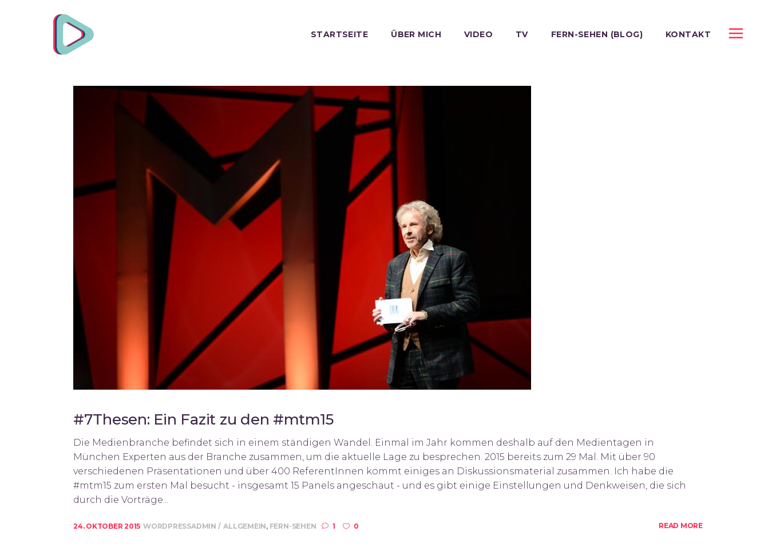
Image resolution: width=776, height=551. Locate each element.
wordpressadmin (180, 526)
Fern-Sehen (293, 526)
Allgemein (244, 526)
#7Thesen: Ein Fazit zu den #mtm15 (203, 419)
